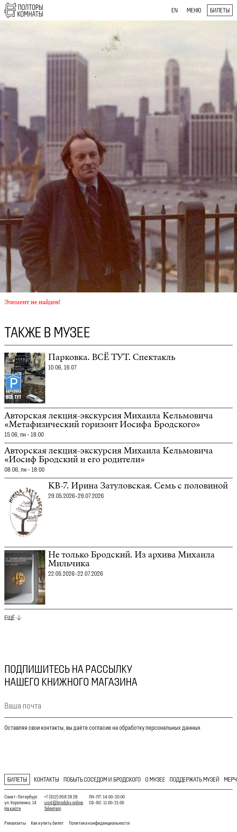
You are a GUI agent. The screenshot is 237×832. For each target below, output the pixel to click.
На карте (12, 808)
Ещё (9, 618)
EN (174, 10)
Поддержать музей (194, 779)
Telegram (52, 808)
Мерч (230, 779)
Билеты (220, 10)
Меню (194, 10)
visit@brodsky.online (63, 803)
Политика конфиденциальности (99, 823)
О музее (155, 779)
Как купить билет (47, 823)
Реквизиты (15, 823)
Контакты (46, 779)
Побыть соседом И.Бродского (102, 779)
